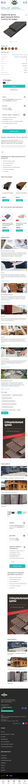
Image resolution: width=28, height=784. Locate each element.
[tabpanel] (14, 31)
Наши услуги (5, 237)
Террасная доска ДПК (6, 395)
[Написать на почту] (4, 3)
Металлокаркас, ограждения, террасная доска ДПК (12, 478)
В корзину (14, 86)
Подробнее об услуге (5, 259)
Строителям (3, 755)
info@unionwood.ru (5, 705)
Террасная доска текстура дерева (8, 401)
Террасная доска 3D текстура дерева (9, 404)
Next (25, 186)
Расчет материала (5, 741)
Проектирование (5, 359)
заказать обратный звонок (7, 711)
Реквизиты (3, 762)
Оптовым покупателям (6, 760)
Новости (3, 765)
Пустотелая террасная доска (7, 407)
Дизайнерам (4, 757)
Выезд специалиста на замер (7, 251)
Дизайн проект (4, 739)
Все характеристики (5, 74)
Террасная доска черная (17, 395)
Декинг (18, 409)
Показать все (4, 412)
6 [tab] (17, 41)
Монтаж (18, 137)
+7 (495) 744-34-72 (24, 2)
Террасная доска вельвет (7, 398)
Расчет (2, 272)
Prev (2, 186)
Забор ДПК (3, 506)
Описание (3, 137)
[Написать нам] (2, 2)
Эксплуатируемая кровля (6, 380)
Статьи (2, 767)
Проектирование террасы (7, 744)
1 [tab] (10, 41)
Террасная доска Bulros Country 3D (19, 54)
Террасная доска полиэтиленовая (8, 409)
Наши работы (5, 464)
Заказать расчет (14, 89)
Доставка (3, 316)
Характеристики (11, 137)
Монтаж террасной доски (7, 294)
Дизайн (2, 337)
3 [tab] (13, 41)
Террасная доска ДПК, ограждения (9, 492)
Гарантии (3, 770)
